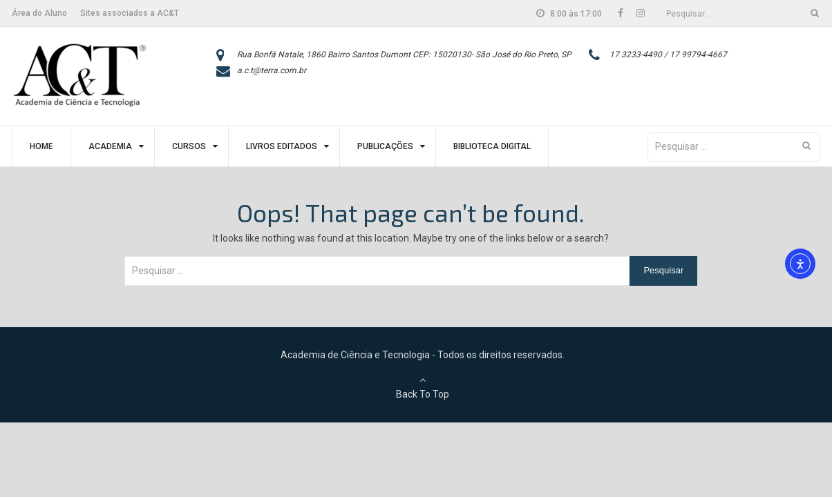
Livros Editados (281, 146)
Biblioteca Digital (492, 146)
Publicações (385, 146)
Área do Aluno (39, 13)
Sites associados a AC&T (129, 13)
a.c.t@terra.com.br (271, 70)
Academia (110, 146)
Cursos (189, 146)
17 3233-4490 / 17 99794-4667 (668, 54)
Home (41, 146)
